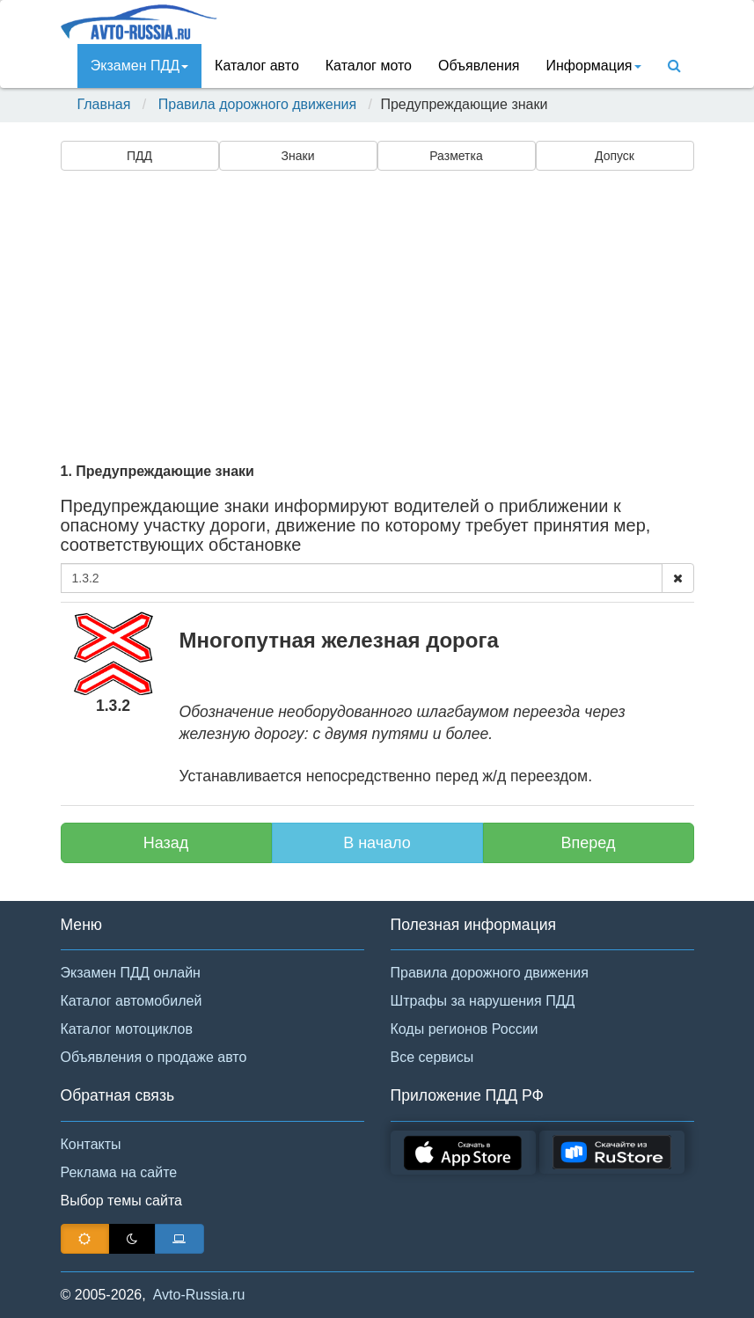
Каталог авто (257, 65)
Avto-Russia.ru (199, 1294)
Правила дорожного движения (257, 104)
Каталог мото (369, 65)
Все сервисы (432, 1057)
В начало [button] (377, 843)
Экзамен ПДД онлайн (131, 972)
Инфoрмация (593, 65)
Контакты (91, 1144)
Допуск (614, 156)
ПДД (139, 156)
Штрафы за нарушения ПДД (483, 1000)
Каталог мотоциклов (127, 1028)
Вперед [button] (588, 843)
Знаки (298, 156)
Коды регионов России (464, 1028)
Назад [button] (166, 843)
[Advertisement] (377, 314)
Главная (104, 104)
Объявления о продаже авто (154, 1057)
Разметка (456, 156)
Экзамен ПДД (139, 65)
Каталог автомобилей (131, 1000)
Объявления (479, 65)
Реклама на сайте (119, 1172)
